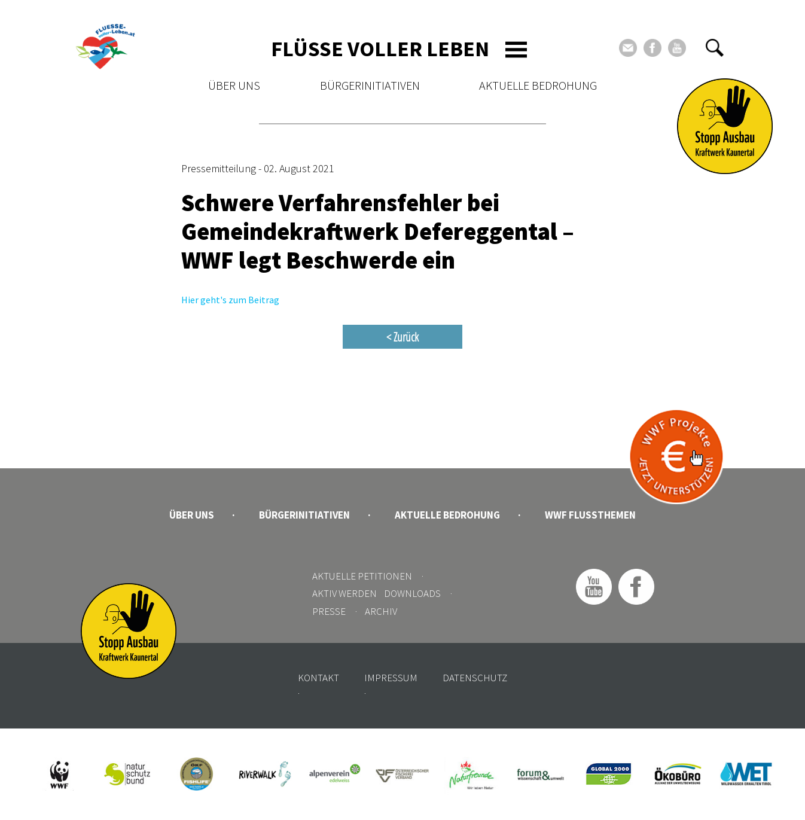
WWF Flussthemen (590, 515)
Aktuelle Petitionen (362, 576)
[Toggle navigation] (516, 50)
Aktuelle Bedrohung (538, 85)
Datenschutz (475, 677)
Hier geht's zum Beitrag (230, 300)
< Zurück (402, 337)
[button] (715, 48)
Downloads (412, 593)
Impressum (390, 677)
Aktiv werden (344, 593)
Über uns (234, 85)
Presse (329, 611)
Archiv (381, 611)
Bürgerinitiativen (370, 85)
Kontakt (318, 677)
